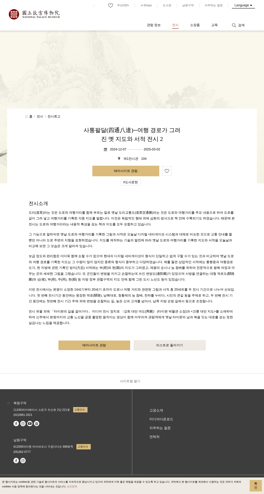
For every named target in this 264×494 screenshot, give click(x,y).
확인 (255, 485)
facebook (16, 423)
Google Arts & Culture (36, 423)
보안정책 (72, 486)
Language (242, 5)
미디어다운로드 (161, 419)
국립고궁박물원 (34, 14)
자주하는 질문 (160, 428)
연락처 (154, 437)
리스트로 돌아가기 (169, 345)
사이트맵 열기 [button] (130, 381)
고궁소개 (156, 410)
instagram (23, 423)
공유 (200, 116)
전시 (40, 116)
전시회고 (54, 116)
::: (94, 5)
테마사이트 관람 (126, 171)
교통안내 (80, 409)
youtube (29, 423)
